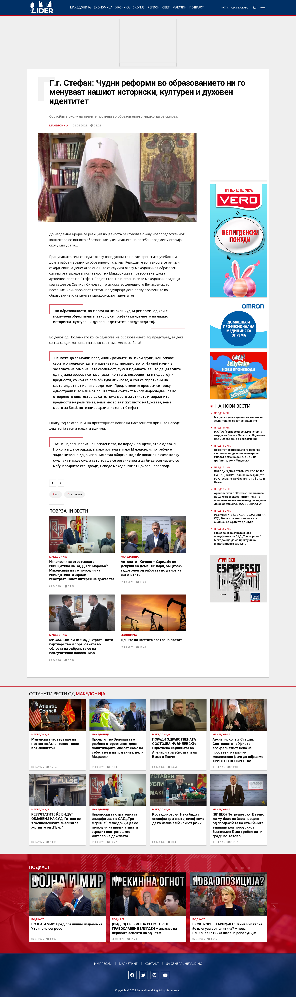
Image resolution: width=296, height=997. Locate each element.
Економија (103, 7)
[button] (21, 907)
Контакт (152, 964)
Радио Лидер (41, 7)
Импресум (103, 964)
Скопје (138, 7)
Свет (166, 7)
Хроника (122, 7)
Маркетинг (128, 964)
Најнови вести (232, 406)
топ (57, 494)
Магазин (179, 7)
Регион (153, 7)
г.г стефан (75, 494)
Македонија (80, 7)
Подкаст (196, 7)
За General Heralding (184, 964)
